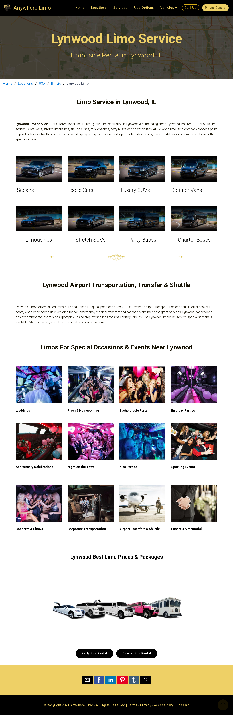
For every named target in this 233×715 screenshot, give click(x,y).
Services (120, 7)
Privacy (145, 705)
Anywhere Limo (32, 8)
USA (42, 83)
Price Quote (215, 7)
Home (80, 7)
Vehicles (167, 7)
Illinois (56, 83)
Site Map (183, 705)
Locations (99, 7)
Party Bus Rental (94, 653)
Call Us (191, 7)
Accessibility (164, 705)
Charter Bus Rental (137, 653)
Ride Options (144, 7)
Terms (132, 705)
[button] (87, 680)
